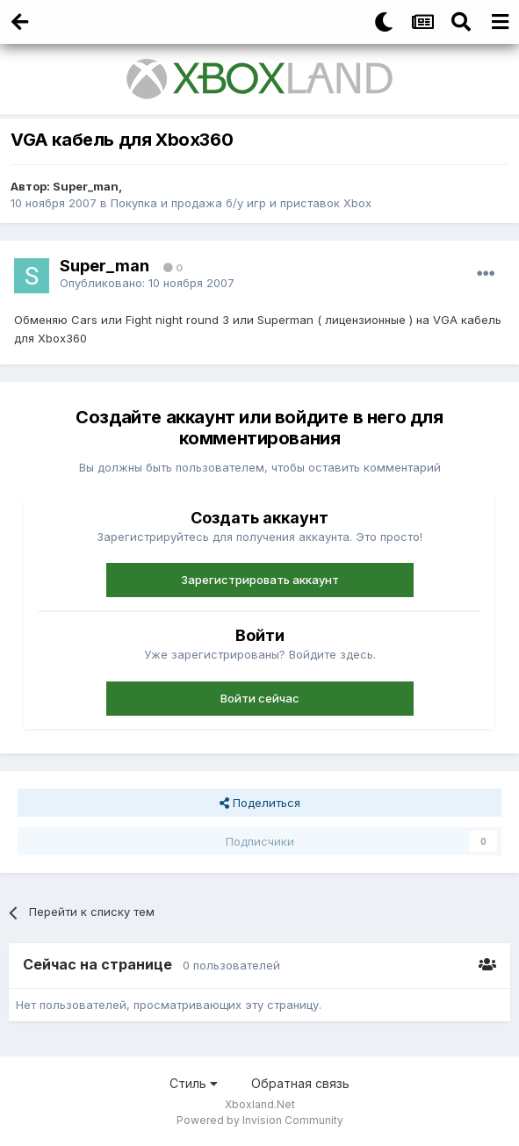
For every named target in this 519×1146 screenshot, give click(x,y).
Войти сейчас (259, 698)
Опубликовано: (147, 283)
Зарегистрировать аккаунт (260, 580)
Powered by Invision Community (260, 1120)
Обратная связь (300, 1083)
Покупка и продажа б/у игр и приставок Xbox (241, 203)
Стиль (193, 1083)
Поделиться (260, 802)
